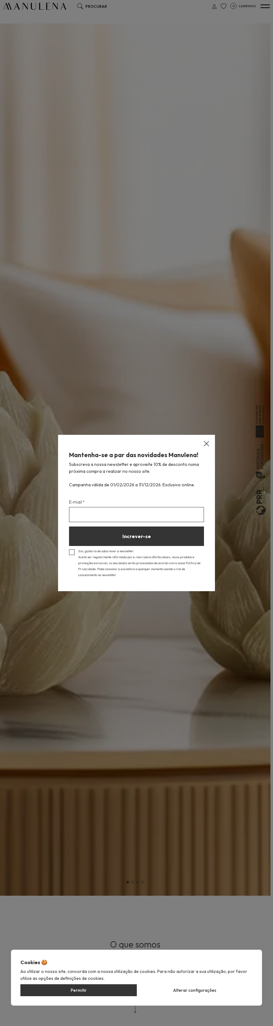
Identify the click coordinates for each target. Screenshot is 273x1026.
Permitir (79, 990)
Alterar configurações (194, 990)
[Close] (206, 443)
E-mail (76, 502)
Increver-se (136, 536)
